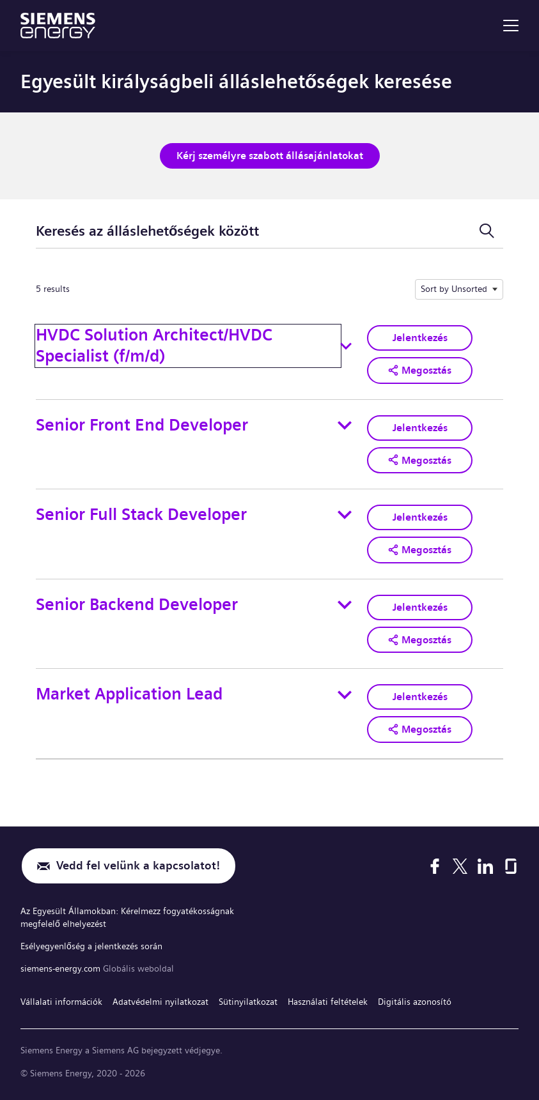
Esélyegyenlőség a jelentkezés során (91, 946)
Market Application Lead (129, 694)
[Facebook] (434, 866)
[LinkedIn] (485, 866)
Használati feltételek (328, 1002)
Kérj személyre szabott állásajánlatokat (269, 155)
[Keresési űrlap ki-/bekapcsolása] (486, 231)
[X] (460, 866)
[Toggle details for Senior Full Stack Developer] (345, 515)
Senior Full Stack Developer (141, 514)
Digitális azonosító (414, 1002)
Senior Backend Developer (137, 605)
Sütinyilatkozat (248, 1002)
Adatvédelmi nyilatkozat (160, 1002)
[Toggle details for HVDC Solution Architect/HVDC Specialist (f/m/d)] (346, 346)
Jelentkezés (420, 338)
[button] (420, 370)
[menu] (511, 25)
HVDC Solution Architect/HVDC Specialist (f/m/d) (154, 345)
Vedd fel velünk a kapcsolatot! (138, 866)
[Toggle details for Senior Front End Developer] (345, 425)
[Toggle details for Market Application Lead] (345, 695)
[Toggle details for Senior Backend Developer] (345, 605)
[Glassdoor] (511, 866)
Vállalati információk (61, 1002)
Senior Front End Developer (142, 425)
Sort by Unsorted (454, 289)
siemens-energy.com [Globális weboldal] (61, 968)
